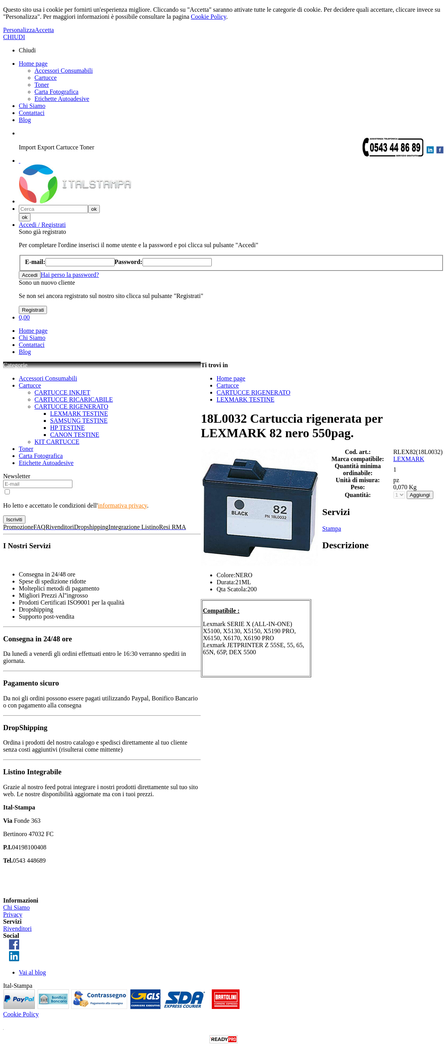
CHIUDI (14, 37)
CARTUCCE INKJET (62, 392)
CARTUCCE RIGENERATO (71, 406)
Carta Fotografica (56, 91)
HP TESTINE (67, 427)
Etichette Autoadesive (61, 98)
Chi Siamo (32, 105)
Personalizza (19, 30)
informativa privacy (122, 505)
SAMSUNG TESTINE (79, 420)
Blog (25, 120)
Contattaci (32, 112)
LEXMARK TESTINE (79, 413)
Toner (41, 84)
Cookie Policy (208, 16)
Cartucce (45, 77)
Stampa (331, 528)
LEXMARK (408, 459)
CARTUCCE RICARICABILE (73, 399)
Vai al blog (32, 972)
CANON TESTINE (74, 434)
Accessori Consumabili (63, 70)
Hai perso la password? (70, 274)
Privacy (12, 914)
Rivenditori (17, 928)
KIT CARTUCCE (56, 441)
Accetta (44, 30)
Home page (33, 63)
